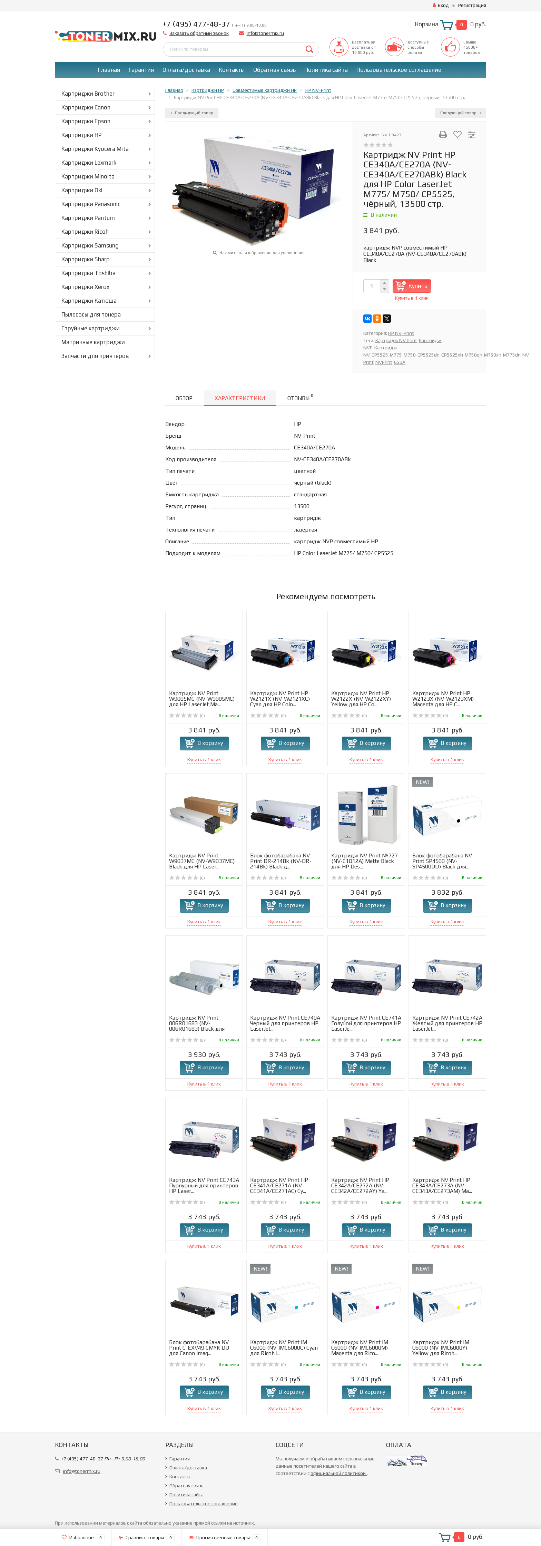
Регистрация (472, 5)
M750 (410, 355)
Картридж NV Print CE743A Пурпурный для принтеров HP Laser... (204, 1185)
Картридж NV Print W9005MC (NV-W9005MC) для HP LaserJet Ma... (202, 699)
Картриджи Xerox (85, 286)
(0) (187, 715)
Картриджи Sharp (85, 259)
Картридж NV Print (396, 340)
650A (399, 362)
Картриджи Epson (85, 121)
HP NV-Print (401, 333)
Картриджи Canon (85, 107)
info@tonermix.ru (265, 33)
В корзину (210, 743)
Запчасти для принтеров (95, 355)
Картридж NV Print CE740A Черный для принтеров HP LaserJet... (285, 1023)
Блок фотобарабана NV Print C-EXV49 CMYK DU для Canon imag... (199, 1348)
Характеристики (240, 398)
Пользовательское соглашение (398, 69)
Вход (441, 5)
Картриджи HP (81, 135)
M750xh (492, 355)
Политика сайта (326, 69)
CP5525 (380, 355)
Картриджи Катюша (89, 300)
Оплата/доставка (186, 69)
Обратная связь (274, 69)
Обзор (184, 398)
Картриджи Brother (88, 93)
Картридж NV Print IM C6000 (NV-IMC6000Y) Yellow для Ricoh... (440, 1348)
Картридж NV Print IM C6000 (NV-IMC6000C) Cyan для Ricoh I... (284, 1348)
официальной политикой (339, 1473)
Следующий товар (460, 112)
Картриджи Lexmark (88, 162)
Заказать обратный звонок (199, 33)
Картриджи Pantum (88, 217)
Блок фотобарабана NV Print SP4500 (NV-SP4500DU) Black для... (442, 861)
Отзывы (300, 397)
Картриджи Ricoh (85, 231)
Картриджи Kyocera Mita (95, 148)
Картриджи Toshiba (88, 273)
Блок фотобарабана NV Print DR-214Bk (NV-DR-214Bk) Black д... (281, 861)
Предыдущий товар (191, 112)
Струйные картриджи (90, 328)
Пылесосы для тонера (91, 314)
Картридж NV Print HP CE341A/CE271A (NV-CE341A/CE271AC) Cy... (279, 1185)
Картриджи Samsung (90, 245)
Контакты (232, 69)
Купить (418, 285)
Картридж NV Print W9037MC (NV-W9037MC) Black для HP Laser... (202, 861)
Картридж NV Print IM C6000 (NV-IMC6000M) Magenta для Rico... (359, 1348)
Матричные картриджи (93, 342)
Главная (109, 69)
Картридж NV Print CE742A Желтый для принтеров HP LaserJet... (447, 1023)
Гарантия (141, 69)
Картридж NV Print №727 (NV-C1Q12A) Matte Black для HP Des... (364, 861)
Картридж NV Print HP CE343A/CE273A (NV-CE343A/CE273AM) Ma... (442, 1185)
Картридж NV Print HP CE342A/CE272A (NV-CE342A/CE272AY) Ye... (360, 1185)
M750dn (473, 355)
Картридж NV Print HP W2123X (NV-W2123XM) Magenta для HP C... (443, 699)
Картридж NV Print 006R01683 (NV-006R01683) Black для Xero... (197, 1026)
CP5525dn (428, 355)
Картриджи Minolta (88, 176)
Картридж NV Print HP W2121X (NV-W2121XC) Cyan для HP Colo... (280, 699)
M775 (396, 355)
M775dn (512, 355)
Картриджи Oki (81, 190)
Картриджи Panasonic (90, 204)
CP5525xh (452, 355)
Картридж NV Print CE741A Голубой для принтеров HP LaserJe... (366, 1023)
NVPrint (383, 362)
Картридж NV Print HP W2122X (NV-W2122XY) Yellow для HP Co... (361, 699)
